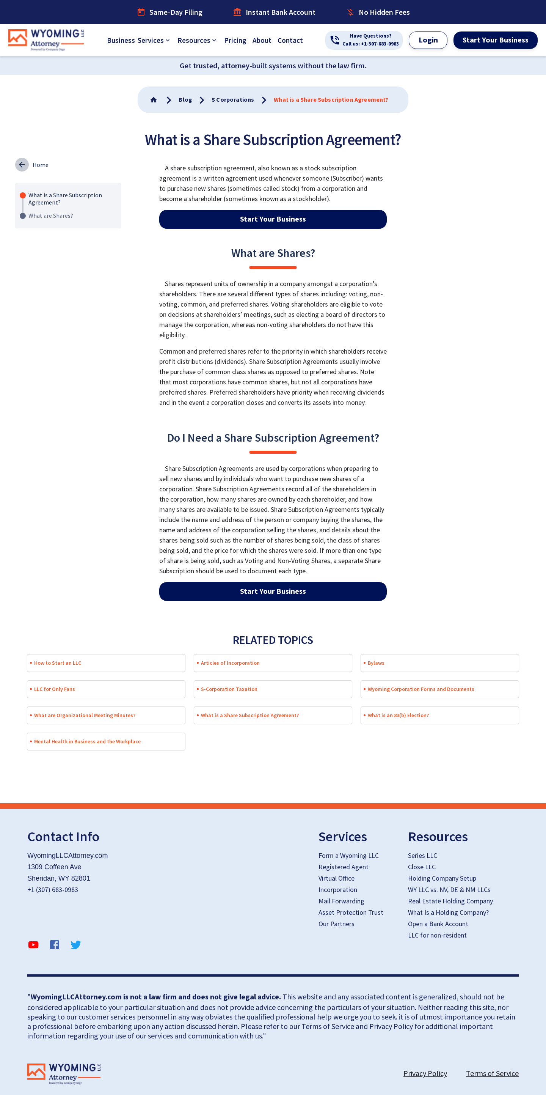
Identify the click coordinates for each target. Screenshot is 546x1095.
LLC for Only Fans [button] (54, 689)
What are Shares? (50, 215)
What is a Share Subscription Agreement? (65, 198)
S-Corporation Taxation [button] (229, 689)
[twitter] (76, 946)
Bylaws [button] (376, 662)
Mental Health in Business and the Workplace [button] (87, 741)
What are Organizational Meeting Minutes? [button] (84, 715)
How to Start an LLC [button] (57, 662)
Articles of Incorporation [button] (230, 662)
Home (41, 164)
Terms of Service (492, 1073)
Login (428, 40)
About (262, 40)
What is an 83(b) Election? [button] (398, 715)
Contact (290, 40)
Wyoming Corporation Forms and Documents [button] (421, 689)
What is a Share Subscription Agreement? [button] (250, 715)
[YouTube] (33, 946)
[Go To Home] (154, 100)
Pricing (235, 40)
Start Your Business (495, 40)
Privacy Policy (425, 1073)
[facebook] (55, 946)
